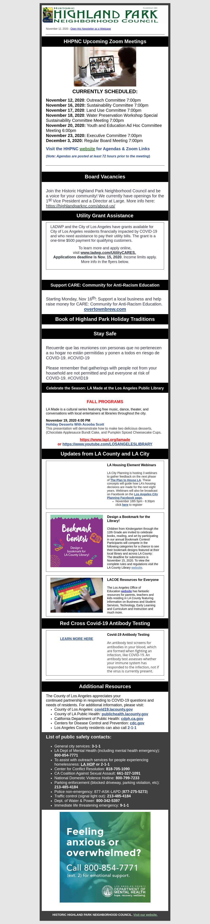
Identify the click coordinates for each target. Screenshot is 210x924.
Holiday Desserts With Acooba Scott (75, 424)
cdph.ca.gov (132, 719)
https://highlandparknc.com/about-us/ (80, 206)
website (87, 148)
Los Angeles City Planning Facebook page (132, 496)
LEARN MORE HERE (76, 639)
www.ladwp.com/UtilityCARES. (108, 253)
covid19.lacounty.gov (113, 709)
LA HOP (88, 764)
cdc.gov (137, 723)
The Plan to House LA (125, 480)
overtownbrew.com (105, 309)
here (125, 504)
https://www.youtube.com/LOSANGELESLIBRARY (107, 444)
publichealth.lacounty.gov (125, 714)
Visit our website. (145, 914)
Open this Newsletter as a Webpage (90, 28)
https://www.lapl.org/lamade (105, 440)
